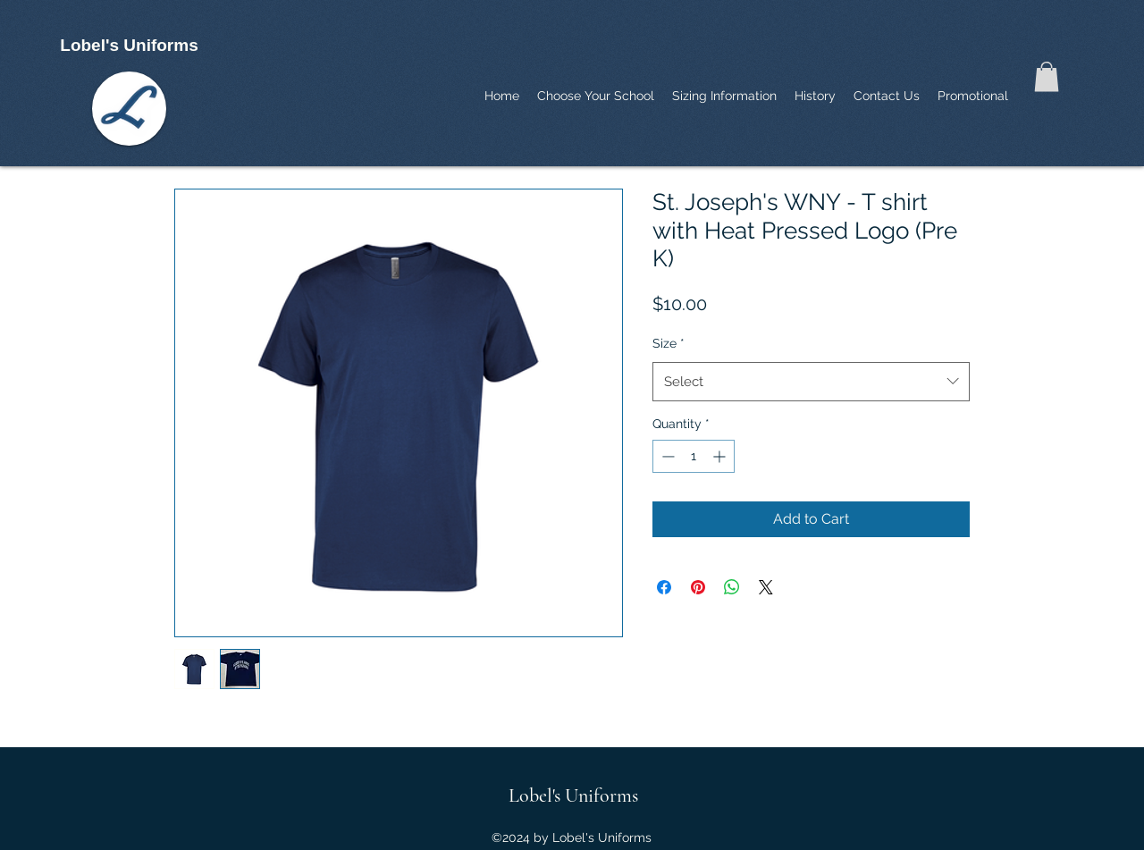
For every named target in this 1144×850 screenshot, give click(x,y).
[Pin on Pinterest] (698, 587)
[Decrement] (666, 456)
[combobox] (811, 381)
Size (668, 343)
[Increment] (721, 456)
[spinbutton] (693, 456)
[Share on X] (766, 587)
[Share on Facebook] (664, 587)
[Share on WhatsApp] (732, 587)
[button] (1046, 76)
